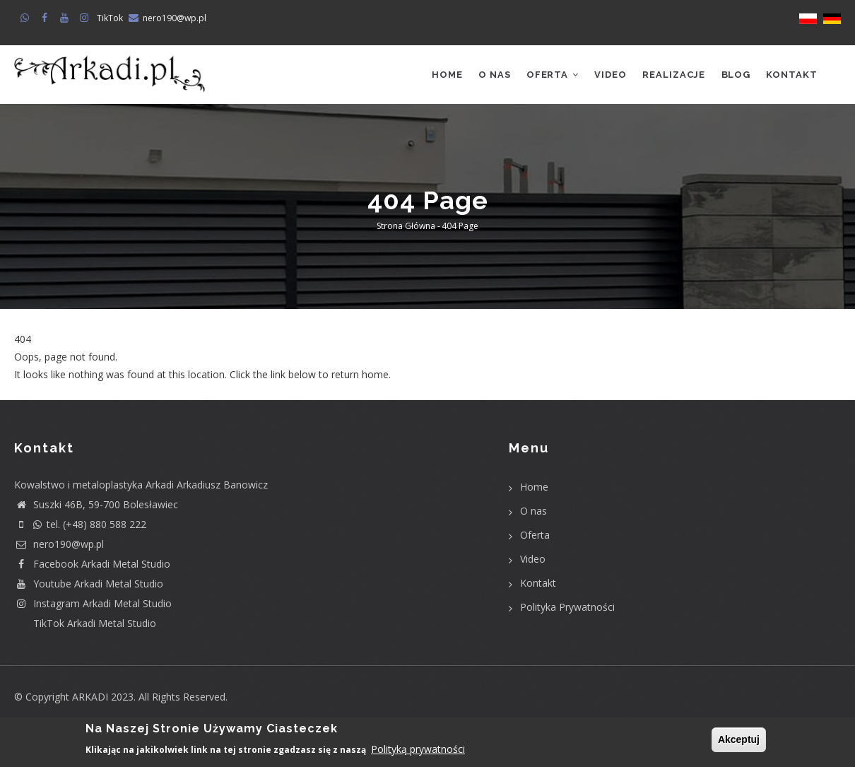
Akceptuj (739, 739)
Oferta (545, 76)
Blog (733, 76)
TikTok (110, 18)
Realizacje (670, 76)
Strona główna (406, 229)
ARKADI (90, 699)
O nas (485, 76)
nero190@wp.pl (174, 18)
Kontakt (791, 76)
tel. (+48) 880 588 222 (80, 527)
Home (436, 76)
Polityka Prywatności (567, 609)
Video (605, 76)
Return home (44, 395)
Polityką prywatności (418, 749)
